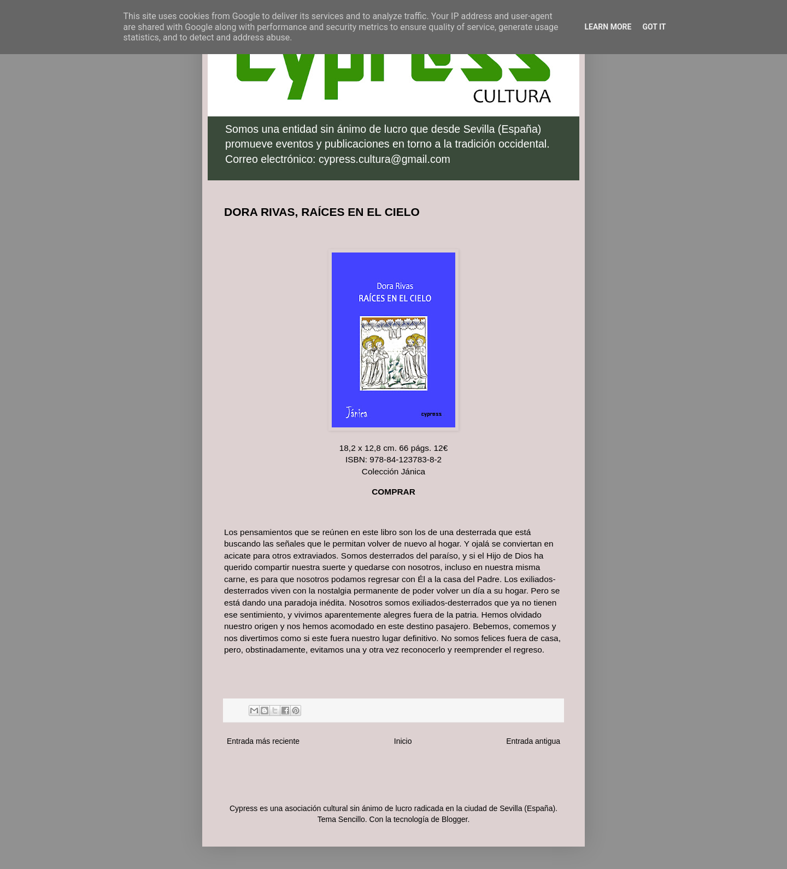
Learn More (607, 26)
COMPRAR (393, 491)
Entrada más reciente (263, 741)
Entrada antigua (533, 741)
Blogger (454, 819)
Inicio (403, 741)
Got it (654, 26)
